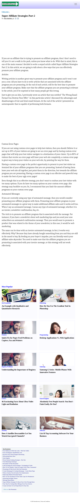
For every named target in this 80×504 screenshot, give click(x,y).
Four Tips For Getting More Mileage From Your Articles (17, 484)
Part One (23, 460)
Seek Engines (6, 458)
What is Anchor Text (8, 473)
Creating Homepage (19, 471)
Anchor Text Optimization (22, 473)
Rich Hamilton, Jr (9, 18)
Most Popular (7, 287)
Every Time (27, 467)
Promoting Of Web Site (9, 469)
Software (42, 430)
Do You (53, 404)
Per (6, 454)
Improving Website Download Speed (12, 474)
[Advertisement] (20, 38)
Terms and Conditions (45, 501)
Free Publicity (6, 450)
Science (4, 398)
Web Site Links (16, 450)
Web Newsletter (14, 463)
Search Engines (44, 398)
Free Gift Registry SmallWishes (11, 452)
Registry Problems (7, 367)
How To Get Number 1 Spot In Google (13, 467)
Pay (4, 454)
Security (4, 430)
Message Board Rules (8, 480)
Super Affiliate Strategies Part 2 (18, 15)
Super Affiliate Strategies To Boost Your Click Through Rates (19, 482)
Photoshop (43, 303)
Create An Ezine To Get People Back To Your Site (16, 485)
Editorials (5, 12)
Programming (44, 335)
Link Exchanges (16, 465)
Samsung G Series (47, 370)
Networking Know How (9, 456)
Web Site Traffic (25, 450)
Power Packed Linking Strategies (11, 460)
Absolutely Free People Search (52, 402)
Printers (4, 335)
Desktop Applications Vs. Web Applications (57, 338)
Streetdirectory (37, 501)
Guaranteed (33, 467)
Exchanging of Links (27, 465)
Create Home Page (30, 471)
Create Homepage (7, 471)
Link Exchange (7, 465)
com (21, 452)
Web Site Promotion (22, 469)
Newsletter (6, 463)
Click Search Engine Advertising (15, 454)
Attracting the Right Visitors (10, 478)
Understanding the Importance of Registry (19, 370)
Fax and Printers (15, 340)
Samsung (42, 367)
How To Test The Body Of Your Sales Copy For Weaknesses (18, 476)
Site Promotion (6, 303)
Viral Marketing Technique (10, 461)
